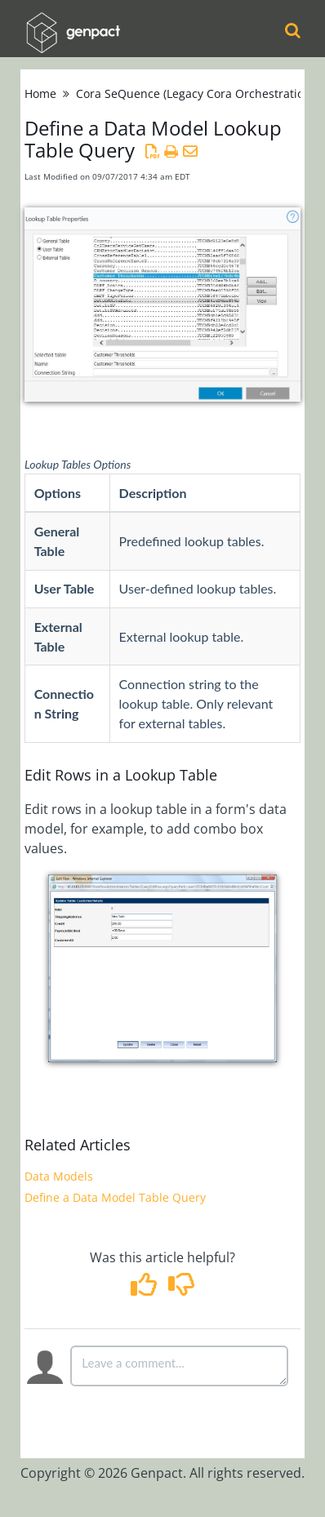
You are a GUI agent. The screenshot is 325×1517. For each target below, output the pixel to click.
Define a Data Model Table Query (115, 1197)
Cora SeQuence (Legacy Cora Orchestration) (195, 93)
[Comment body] (179, 1366)
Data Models (58, 1176)
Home (40, 93)
